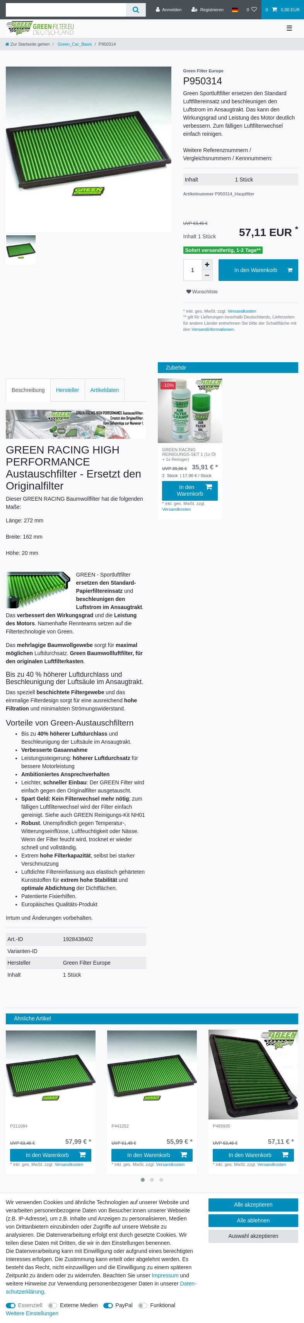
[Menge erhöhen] (207, 264)
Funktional (162, 1305)
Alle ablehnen (253, 1220)
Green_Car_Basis (74, 44)
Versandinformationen (212, 329)
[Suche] (136, 10)
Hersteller (67, 390)
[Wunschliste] (251, 9)
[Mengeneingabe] (192, 270)
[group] (190, 410)
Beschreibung (28, 390)
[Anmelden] (169, 9)
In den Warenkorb (263, 270)
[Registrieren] (207, 9)
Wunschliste (202, 291)
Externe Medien (79, 1305)
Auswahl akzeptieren (253, 1236)
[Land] (235, 9)
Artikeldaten (105, 390)
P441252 (120, 1126)
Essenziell (30, 1305)
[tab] (28, 389)
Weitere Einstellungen (32, 1313)
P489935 (221, 1126)
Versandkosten (241, 311)
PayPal (124, 1305)
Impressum (165, 1275)
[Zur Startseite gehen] (27, 44)
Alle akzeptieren (253, 1204)
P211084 (18, 1126)
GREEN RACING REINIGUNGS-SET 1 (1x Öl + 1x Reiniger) (188, 454)
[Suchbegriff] (66, 10)
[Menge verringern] (207, 275)
